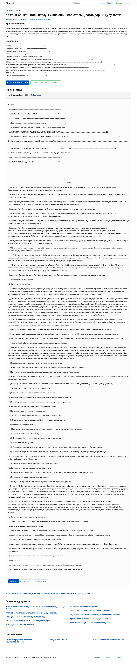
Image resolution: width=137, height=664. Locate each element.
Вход (104, 3)
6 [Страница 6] (35, 581)
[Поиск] (85, 3)
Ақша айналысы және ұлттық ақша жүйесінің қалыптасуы (95, 615)
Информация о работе (49, 593)
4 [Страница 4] (27, 581)
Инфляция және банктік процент (20, 625)
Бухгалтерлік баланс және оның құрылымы (89, 619)
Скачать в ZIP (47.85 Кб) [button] (17, 83)
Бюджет (18, 10)
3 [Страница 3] (24, 581)
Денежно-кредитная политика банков (108, 640)
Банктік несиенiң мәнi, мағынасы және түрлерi (90, 623)
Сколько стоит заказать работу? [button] (45, 83)
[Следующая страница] (43, 581)
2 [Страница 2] (20, 581)
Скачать (36, 95)
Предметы (9, 10)
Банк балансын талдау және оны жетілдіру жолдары (28, 621)
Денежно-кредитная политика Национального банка (19, 641)
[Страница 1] (13, 581)
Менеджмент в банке (58, 640)
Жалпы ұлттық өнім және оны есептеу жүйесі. (90, 611)
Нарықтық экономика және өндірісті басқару (25, 617)
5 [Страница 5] (31, 581)
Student (18, 657)
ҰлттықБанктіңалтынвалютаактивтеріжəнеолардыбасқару (31, 613)
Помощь (111, 3)
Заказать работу (123, 3)
